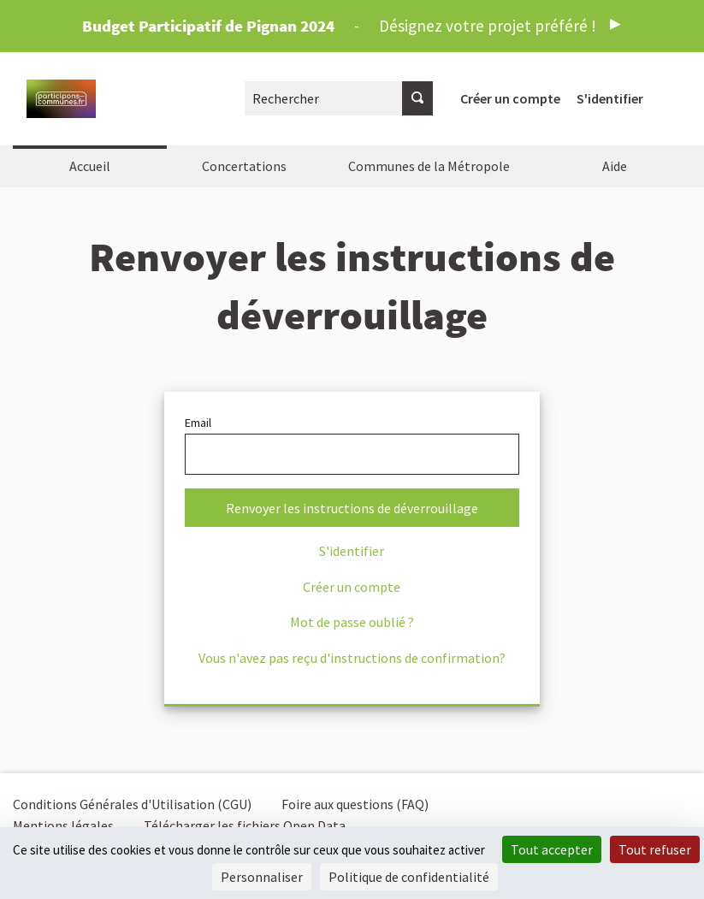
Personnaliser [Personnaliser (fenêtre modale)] (262, 876)
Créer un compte (510, 98)
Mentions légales (63, 825)
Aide (614, 165)
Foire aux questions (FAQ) (355, 804)
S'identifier (610, 98)
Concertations (244, 165)
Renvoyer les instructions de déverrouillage (352, 508)
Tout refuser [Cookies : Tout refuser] (654, 849)
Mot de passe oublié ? (352, 621)
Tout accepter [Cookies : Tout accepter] (552, 849)
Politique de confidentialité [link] (408, 876)
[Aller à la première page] (61, 99)
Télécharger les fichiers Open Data (245, 825)
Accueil (89, 165)
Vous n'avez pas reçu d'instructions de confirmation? (352, 657)
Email (352, 445)
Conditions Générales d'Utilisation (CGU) (132, 804)
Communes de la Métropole (429, 165)
